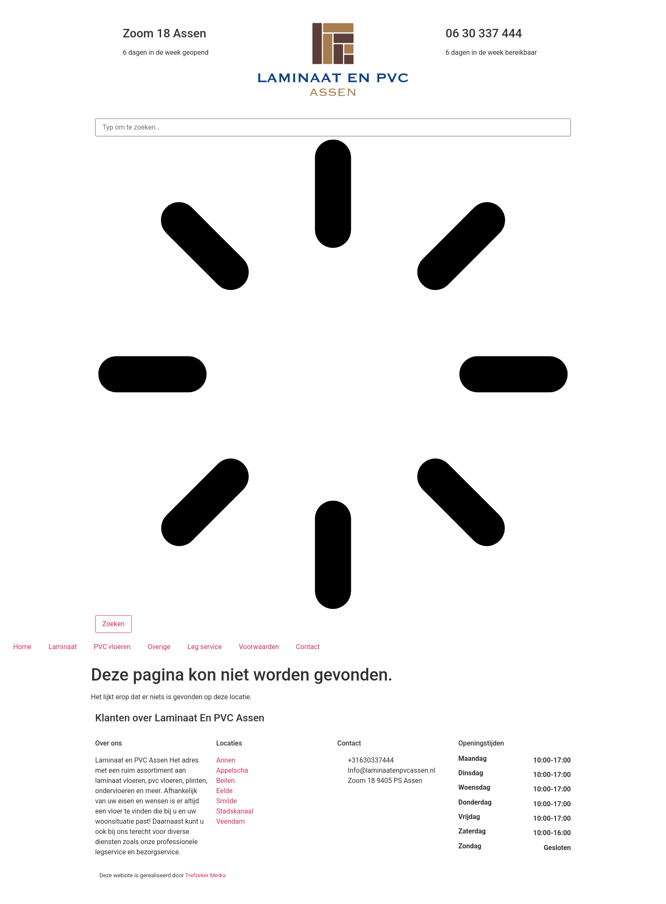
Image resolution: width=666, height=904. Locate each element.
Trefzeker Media (205, 875)
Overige (158, 647)
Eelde (224, 791)
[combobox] (333, 127)
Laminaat (62, 647)
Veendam (230, 821)
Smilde (226, 801)
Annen (225, 760)
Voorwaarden (259, 647)
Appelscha (232, 770)
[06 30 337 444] (428, 33)
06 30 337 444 (484, 33)
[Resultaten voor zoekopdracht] (333, 375)
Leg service (204, 647)
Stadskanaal (235, 811)
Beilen (225, 781)
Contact (308, 647)
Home (22, 647)
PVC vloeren (112, 647)
